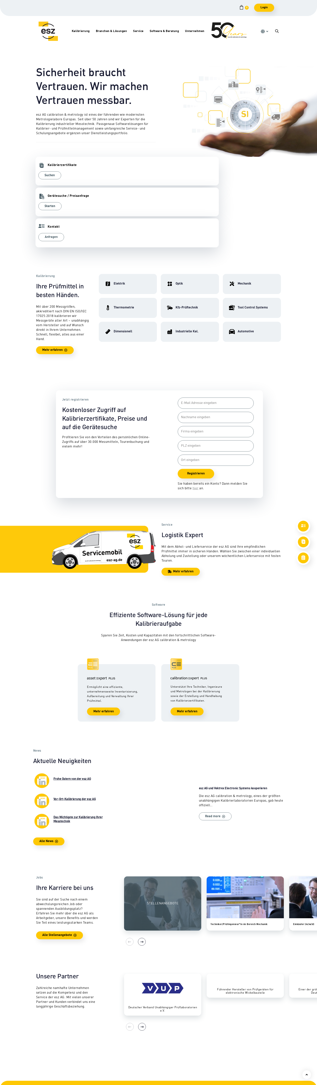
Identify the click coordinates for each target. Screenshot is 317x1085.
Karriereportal (246, 1070)
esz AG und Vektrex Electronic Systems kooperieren (211, 744)
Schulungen (195, 1051)
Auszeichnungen (248, 1074)
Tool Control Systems (100, 1070)
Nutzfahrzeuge (96, 1056)
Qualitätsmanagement (251, 1079)
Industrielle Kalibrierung (103, 1065)
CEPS (190, 1056)
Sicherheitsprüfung (149, 1065)
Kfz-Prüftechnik (97, 1051)
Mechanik (42, 1060)
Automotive (93, 1074)
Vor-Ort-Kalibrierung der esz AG (73, 741)
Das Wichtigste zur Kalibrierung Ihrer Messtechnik (73, 761)
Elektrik (41, 1051)
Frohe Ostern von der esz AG (73, 721)
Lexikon (141, 1079)
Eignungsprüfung (98, 1060)
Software (192, 1065)
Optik (39, 1070)
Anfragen (175, 175)
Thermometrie (46, 1074)
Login (264, 7)
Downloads (143, 1074)
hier (195, 427)
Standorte (243, 1056)
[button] (264, 31)
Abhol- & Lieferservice (151, 1060)
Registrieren (195, 412)
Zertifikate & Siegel (149, 1070)
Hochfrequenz (45, 1056)
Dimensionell (45, 1065)
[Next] (137, 882)
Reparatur (143, 1051)
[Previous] (128, 882)
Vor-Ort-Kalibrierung (150, 1056)
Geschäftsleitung (248, 1060)
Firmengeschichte (249, 1065)
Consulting (194, 1060)
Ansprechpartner (248, 1051)
